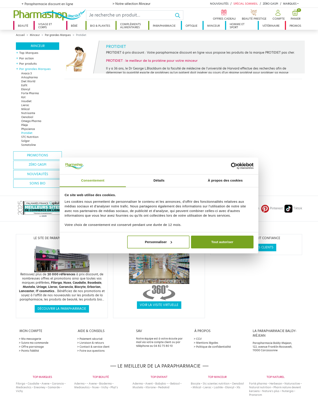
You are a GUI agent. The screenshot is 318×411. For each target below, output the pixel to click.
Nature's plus (270, 391)
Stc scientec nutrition (216, 383)
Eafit (24, 85)
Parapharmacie (164, 26)
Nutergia (287, 391)
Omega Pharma (31, 121)
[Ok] (179, 15)
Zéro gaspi (37, 165)
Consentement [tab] (92, 180)
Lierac (25, 105)
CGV (199, 339)
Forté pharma (258, 383)
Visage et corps (45, 25)
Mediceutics (23, 387)
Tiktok (293, 208)
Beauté (23, 26)
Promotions (37, 155)
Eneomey (39, 387)
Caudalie (33, 383)
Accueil (20, 35)
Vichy (19, 391)
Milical (25, 109)
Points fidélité (30, 351)
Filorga (20, 383)
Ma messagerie (31, 339)
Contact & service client (95, 347)
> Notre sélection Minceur (131, 4)
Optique (191, 26)
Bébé (74, 26)
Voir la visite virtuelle (159, 305)
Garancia (58, 383)
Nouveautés (219, 4)
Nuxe (95, 387)
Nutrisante (28, 113)
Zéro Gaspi (270, 4)
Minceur (213, 26)
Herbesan (275, 383)
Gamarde (54, 387)
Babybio (160, 383)
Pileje (24, 125)
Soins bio (37, 183)
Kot (23, 97)
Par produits (28, 64)
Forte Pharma (30, 93)
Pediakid (163, 387)
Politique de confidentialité (213, 347)
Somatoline (28, 145)
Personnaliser (158, 242)
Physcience (28, 129)
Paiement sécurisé (91, 339)
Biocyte (195, 383)
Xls (238, 387)
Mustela (137, 387)
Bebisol (175, 383)
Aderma (79, 383)
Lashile (218, 387)
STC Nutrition (29, 137)
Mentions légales (207, 343)
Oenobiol (27, 117)
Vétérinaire (271, 26)
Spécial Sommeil (245, 4)
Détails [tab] (159, 180)
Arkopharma (29, 77)
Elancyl (25, 89)
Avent (149, 383)
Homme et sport (237, 25)
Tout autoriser (222, 242)
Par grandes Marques (58, 35)
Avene (45, 383)
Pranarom (255, 395)
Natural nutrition (260, 387)
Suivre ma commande (34, 343)
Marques (290, 4)
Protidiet (26, 133)
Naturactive (292, 383)
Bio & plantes (100, 26)
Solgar (25, 141)
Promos (295, 26)
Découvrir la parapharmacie (62, 309)
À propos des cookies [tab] (225, 180)
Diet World (28, 81)
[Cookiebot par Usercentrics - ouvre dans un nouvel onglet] (234, 166)
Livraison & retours (92, 343)
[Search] (130, 15)
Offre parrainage (32, 347)
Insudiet (26, 101)
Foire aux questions (92, 351)
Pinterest (272, 208)
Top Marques (28, 53)
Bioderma (105, 383)
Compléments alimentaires (130, 25)
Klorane (151, 387)
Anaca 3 (26, 73)
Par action (26, 58)
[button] (278, 15)
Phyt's (114, 387)
